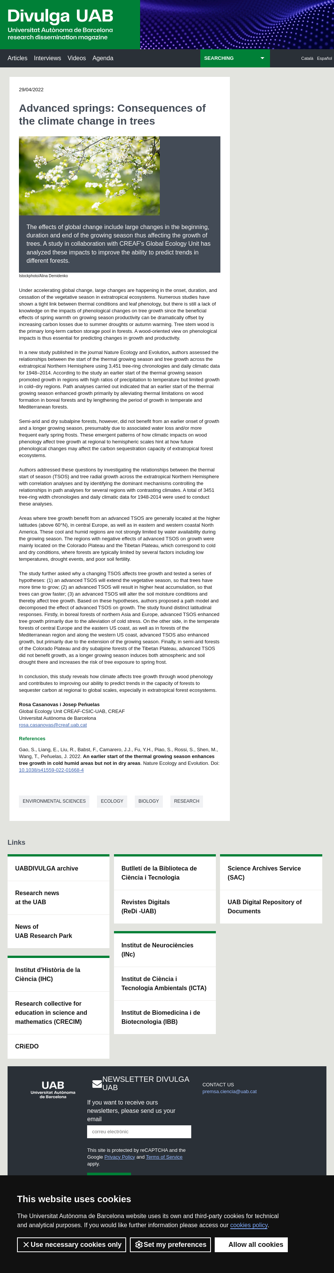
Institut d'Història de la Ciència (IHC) (47, 974)
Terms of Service (164, 1157)
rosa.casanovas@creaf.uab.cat (53, 725)
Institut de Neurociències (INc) (158, 950)
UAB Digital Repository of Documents (265, 906)
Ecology (112, 801)
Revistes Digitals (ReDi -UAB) (146, 906)
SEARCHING (219, 58)
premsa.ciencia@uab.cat (230, 1091)
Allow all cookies (251, 1244)
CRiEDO (27, 1046)
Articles (17, 58)
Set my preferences (170, 1244)
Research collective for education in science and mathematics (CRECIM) (51, 1012)
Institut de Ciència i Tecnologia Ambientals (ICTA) (164, 983)
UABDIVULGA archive (46, 868)
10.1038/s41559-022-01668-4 (51, 770)
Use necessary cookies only (72, 1244)
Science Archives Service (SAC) (264, 873)
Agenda (102, 58)
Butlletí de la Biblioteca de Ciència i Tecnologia (159, 873)
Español (324, 58)
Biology (149, 801)
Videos (76, 58)
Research (187, 801)
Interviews (47, 58)
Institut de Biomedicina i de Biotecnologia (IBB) (161, 1017)
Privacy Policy (120, 1157)
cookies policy (248, 1225)
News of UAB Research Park (43, 931)
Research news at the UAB (37, 897)
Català (307, 58)
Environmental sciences (54, 801)
